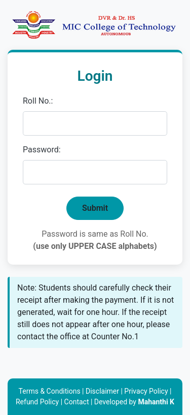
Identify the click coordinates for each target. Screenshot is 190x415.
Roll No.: (38, 101)
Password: (42, 149)
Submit (95, 208)
